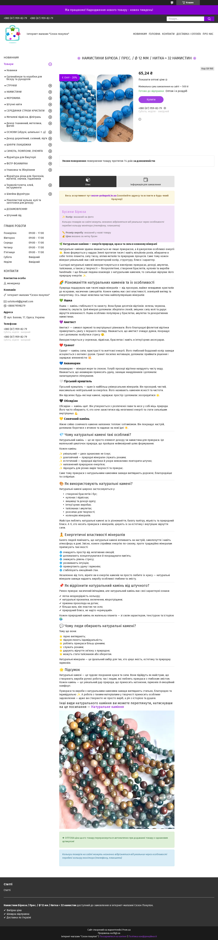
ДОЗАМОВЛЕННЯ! (16, 209)
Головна (154, 34)
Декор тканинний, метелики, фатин (24, 124)
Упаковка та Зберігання (20, 169)
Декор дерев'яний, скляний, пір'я (26, 138)
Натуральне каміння (107, 707)
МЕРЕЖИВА (13, 98)
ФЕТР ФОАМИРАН (17, 163)
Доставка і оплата (189, 34)
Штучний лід (13, 215)
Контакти (168, 34)
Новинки (11, 70)
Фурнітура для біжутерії (21, 157)
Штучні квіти (14, 104)
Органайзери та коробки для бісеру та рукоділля (24, 78)
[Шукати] (209, 18)
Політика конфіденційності (143, 936)
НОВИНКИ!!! (140, 34)
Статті (7, 890)
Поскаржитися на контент (113, 936)
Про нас (208, 34)
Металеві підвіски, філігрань (23, 117)
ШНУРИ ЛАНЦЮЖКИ (18, 144)
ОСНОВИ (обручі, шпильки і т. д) (26, 132)
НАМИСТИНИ (14, 91)
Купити (151, 99)
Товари (9, 64)
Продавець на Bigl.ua (109, 933)
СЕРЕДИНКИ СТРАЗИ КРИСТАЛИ (25, 110)
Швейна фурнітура (17, 193)
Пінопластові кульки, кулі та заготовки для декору (23, 201)
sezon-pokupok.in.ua (104, 195)
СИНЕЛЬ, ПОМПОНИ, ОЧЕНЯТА (24, 151)
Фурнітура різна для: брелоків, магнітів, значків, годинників (25, 177)
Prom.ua (126, 930)
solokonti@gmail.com (20, 301)
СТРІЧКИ (11, 85)
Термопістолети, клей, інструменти (20, 186)
